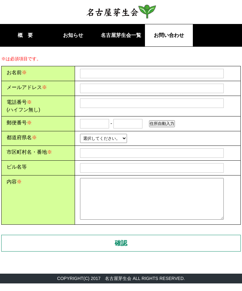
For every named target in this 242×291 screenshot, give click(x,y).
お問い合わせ (169, 35)
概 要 (25, 35)
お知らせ (73, 35)
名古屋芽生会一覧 (121, 35)
